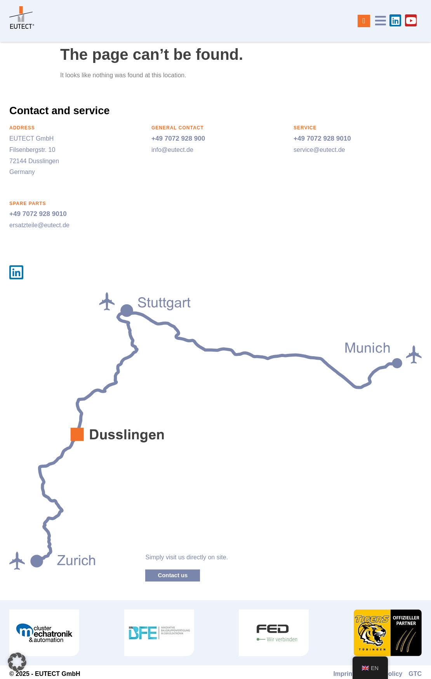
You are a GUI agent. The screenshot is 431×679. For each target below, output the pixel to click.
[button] (17, 662)
